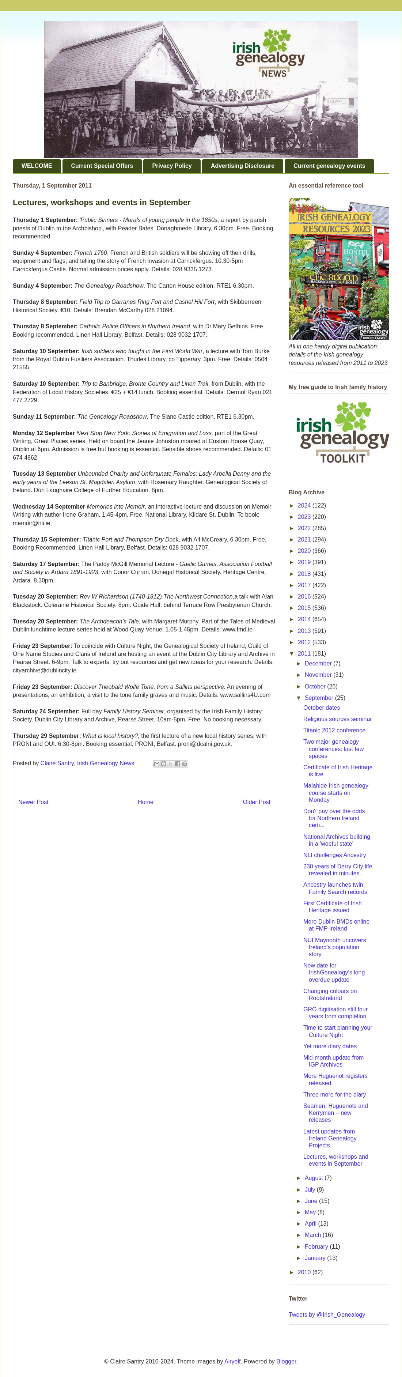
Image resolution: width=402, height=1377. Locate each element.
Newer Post (33, 802)
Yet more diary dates (330, 1046)
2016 (305, 596)
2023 (305, 517)
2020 (305, 551)
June (312, 1201)
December (319, 663)
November (319, 675)
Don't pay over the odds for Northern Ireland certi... (334, 818)
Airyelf (232, 1361)
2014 (305, 619)
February (317, 1247)
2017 (305, 585)
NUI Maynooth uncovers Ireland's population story (334, 947)
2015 (305, 608)
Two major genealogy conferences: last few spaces (333, 749)
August (315, 1178)
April (311, 1224)
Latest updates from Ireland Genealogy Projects (330, 1138)
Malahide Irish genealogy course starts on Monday (335, 792)
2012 (305, 642)
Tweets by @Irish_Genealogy (327, 1315)
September (320, 698)
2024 (305, 505)
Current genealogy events (329, 166)
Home (145, 802)
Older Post (256, 802)
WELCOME (37, 166)
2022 (305, 528)
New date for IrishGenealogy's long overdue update (334, 972)
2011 (305, 653)
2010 (305, 1272)
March (314, 1235)
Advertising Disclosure (242, 166)
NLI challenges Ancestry (334, 855)
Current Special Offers (102, 166)
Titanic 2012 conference (334, 730)
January (316, 1258)
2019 (305, 562)
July (311, 1190)
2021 (305, 539)
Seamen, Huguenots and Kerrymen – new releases (335, 1113)
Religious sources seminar (337, 719)
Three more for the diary (334, 1094)
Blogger (286, 1361)
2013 (305, 631)
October (316, 686)
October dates (321, 708)
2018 (305, 574)
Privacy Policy (172, 166)
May (311, 1212)
